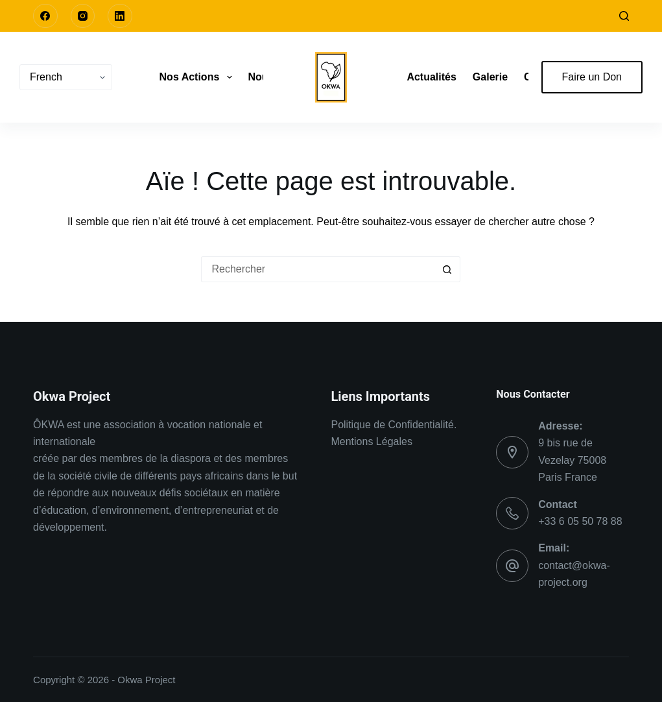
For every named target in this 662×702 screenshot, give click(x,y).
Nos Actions (198, 77)
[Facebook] (45, 16)
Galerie (490, 76)
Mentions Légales (371, 441)
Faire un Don (592, 76)
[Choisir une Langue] (65, 77)
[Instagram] (83, 16)
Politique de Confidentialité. (393, 424)
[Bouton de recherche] (447, 269)
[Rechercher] (624, 16)
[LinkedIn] (120, 16)
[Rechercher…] (317, 269)
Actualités (431, 76)
